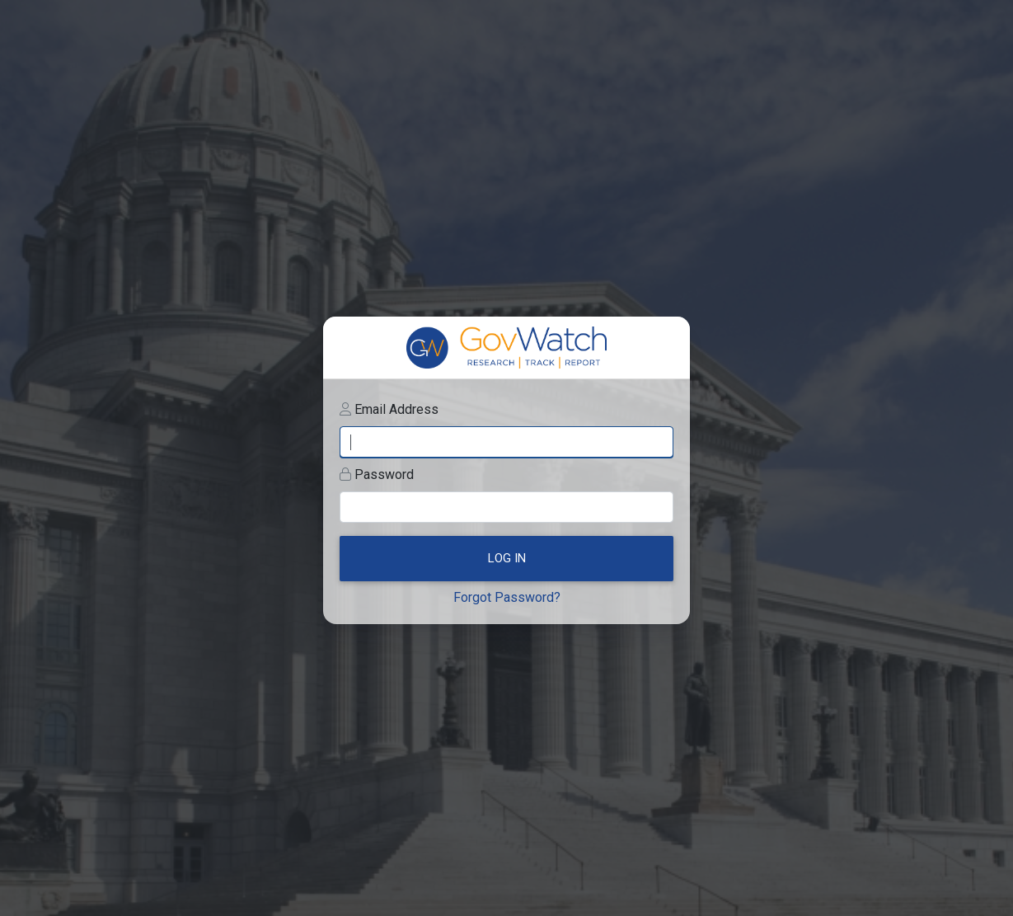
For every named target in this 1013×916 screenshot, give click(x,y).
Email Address (396, 409)
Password (384, 474)
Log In (507, 558)
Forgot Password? (506, 597)
